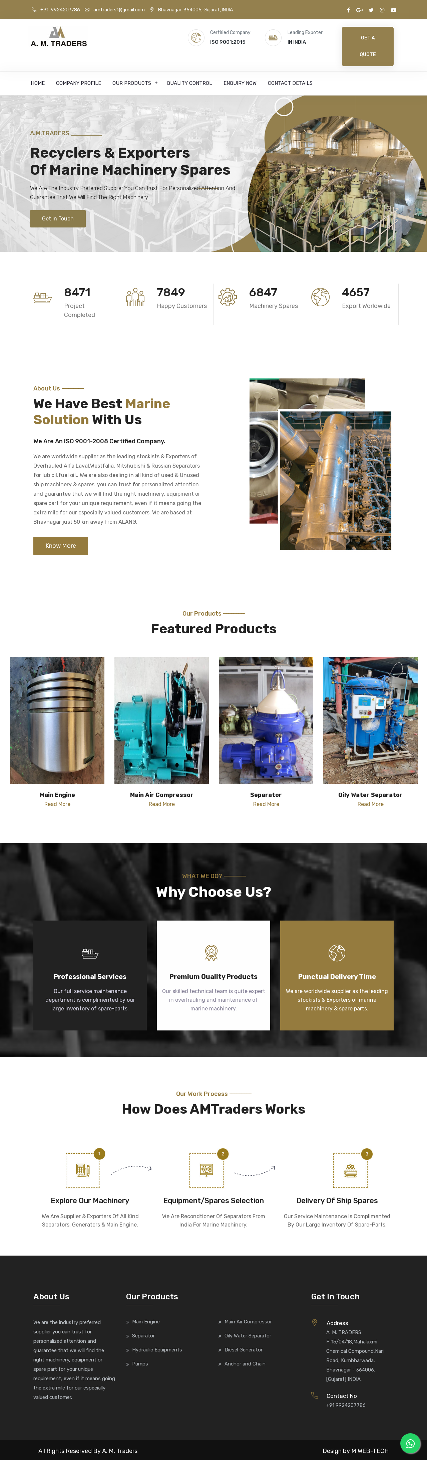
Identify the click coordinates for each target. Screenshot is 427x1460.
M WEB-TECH (370, 1451)
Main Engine (146, 1322)
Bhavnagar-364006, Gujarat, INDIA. (191, 10)
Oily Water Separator (248, 1336)
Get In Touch (58, 218)
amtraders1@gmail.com (115, 10)
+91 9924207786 (346, 1405)
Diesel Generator (244, 1350)
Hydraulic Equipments (157, 1350)
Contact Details (290, 83)
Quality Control (189, 83)
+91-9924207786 (56, 10)
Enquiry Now (240, 83)
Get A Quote (368, 46)
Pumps (140, 1364)
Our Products (131, 83)
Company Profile (78, 83)
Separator (143, 1336)
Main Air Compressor (248, 1322)
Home (38, 83)
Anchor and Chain (245, 1364)
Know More (60, 545)
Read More (57, 804)
